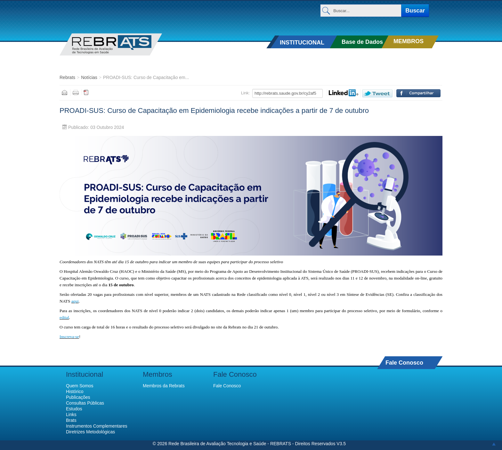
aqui (75, 301)
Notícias (89, 77)
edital (64, 317)
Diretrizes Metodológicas (90, 431)
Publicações (78, 397)
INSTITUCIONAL (302, 42)
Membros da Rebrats (164, 385)
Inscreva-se (69, 336)
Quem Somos (79, 385)
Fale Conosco (404, 362)
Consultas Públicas (85, 403)
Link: (245, 93)
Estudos (74, 408)
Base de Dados (362, 42)
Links (71, 414)
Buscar (415, 10)
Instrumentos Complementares (96, 426)
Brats (71, 420)
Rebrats (67, 77)
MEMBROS (408, 41)
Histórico (74, 391)
